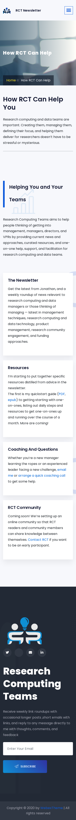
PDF (62, 394)
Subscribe (25, 766)
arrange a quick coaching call (41, 475)
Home (11, 80)
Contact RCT (38, 539)
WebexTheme (51, 808)
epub (12, 400)
